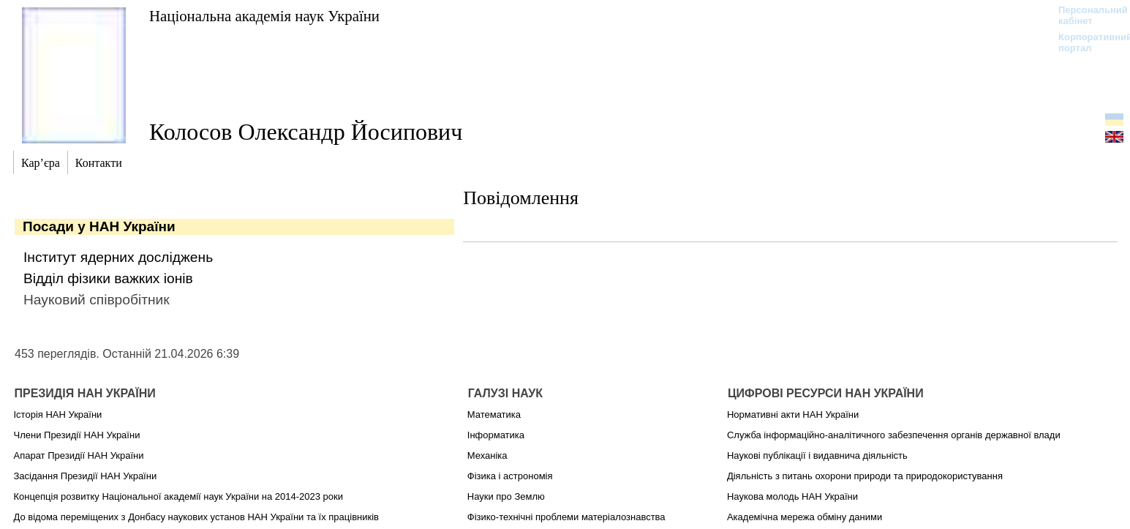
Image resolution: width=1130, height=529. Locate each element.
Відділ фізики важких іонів (108, 278)
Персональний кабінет (1085, 15)
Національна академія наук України (264, 15)
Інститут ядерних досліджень (118, 257)
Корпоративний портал (1085, 42)
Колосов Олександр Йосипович (305, 132)
